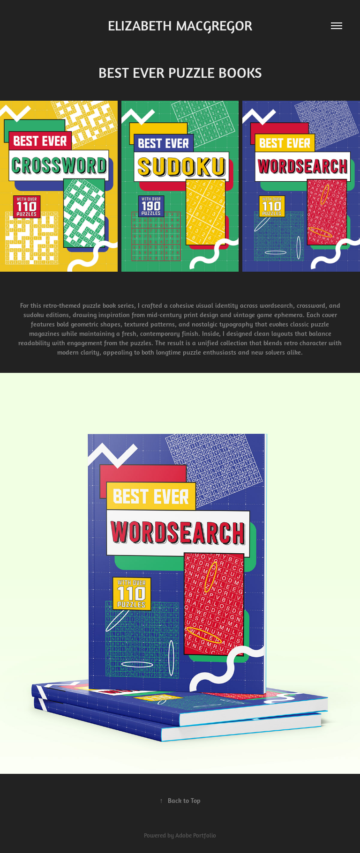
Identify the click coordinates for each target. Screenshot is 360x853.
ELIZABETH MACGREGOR (180, 25)
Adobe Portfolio (195, 835)
